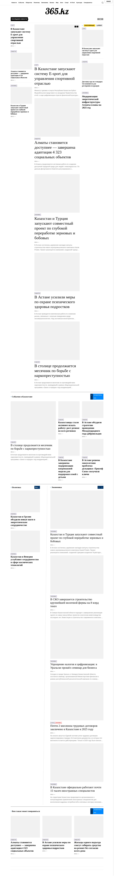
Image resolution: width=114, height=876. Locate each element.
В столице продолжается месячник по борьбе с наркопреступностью (55, 370)
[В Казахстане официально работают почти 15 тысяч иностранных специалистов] (76, 762)
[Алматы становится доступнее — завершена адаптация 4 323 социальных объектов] (57, 117)
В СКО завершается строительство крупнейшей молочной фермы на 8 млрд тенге (74, 602)
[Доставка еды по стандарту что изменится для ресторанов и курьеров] (92, 71)
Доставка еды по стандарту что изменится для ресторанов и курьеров (92, 83)
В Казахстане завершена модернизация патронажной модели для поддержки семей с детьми (68, 468)
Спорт (67, 2)
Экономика (44, 2)
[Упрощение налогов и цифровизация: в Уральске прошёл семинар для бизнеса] (76, 639)
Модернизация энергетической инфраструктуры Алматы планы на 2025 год (91, 101)
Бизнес (52, 2)
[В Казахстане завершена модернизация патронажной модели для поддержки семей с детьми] (69, 447)
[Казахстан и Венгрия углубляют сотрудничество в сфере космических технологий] (25, 541)
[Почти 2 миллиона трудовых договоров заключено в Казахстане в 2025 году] (76, 700)
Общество (29, 2)
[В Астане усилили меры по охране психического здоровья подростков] (57, 271)
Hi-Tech (72, 2)
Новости (14, 2)
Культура (79, 2)
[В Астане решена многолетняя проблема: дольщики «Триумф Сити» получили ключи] (92, 447)
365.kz (36, 87)
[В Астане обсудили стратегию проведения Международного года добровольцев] (92, 409)
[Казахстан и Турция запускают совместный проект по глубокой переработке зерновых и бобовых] (57, 193)
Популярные (89, 25)
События (21, 2)
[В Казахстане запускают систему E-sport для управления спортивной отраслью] (57, 43)
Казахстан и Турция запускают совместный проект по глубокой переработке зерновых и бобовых (55, 228)
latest (99, 25)
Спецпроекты (88, 2)
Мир (57, 2)
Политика (37, 2)
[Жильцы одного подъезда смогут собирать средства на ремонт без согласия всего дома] (88, 826)
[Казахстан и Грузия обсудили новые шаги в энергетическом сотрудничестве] (25, 501)
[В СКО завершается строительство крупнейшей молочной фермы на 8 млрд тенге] (76, 574)
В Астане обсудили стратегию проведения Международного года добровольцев (92, 427)
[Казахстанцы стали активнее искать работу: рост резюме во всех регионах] (69, 409)
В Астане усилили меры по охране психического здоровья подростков (54, 301)
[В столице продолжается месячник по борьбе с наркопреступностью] (57, 340)
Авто (61, 2)
